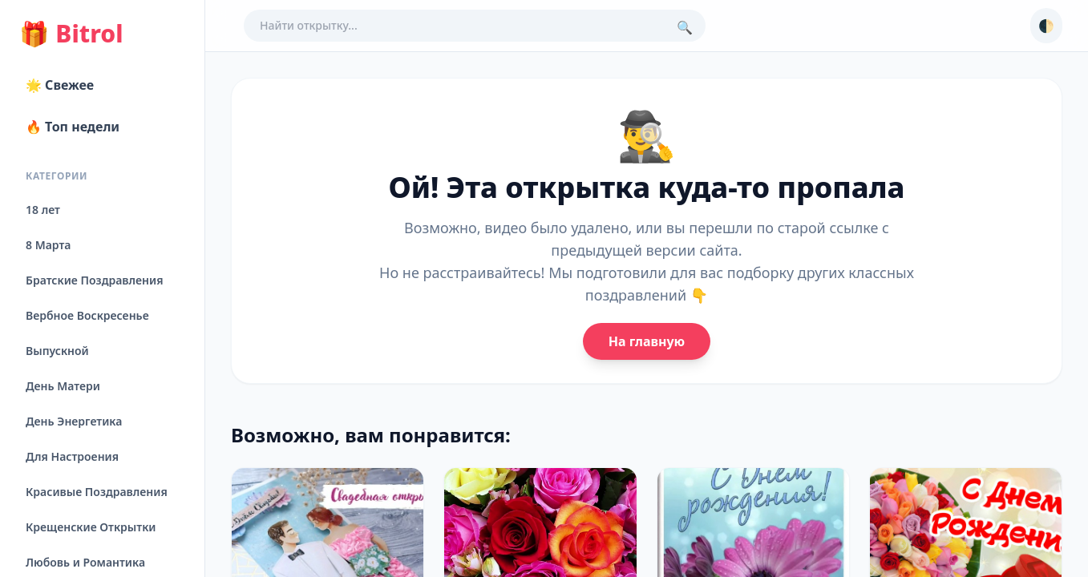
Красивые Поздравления (97, 491)
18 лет (43, 209)
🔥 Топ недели (72, 126)
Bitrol (71, 33)
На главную (647, 341)
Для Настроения (72, 456)
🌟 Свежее (60, 85)
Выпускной (57, 350)
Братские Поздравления (94, 280)
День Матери (63, 385)
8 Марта (48, 244)
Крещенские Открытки (91, 527)
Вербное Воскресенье (87, 315)
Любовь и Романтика (85, 562)
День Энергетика (74, 421)
